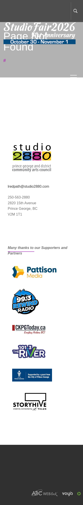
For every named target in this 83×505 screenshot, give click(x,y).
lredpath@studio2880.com (28, 186)
